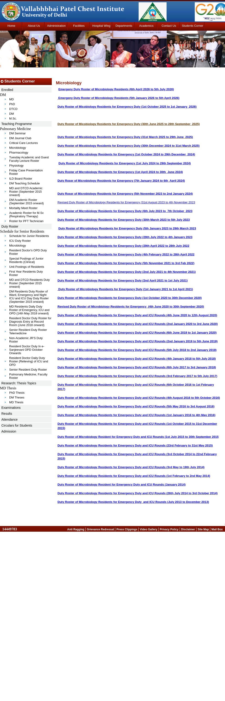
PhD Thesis (17, 392)
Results (6, 413)
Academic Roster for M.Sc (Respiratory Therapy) (26, 214)
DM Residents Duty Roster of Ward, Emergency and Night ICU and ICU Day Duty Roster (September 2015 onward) (29, 296)
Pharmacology (18, 152)
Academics (146, 25)
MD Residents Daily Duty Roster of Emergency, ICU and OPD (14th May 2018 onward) (29, 310)
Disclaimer (188, 529)
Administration (56, 25)
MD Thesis (16, 402)
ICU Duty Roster (20, 240)
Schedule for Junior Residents (29, 236)
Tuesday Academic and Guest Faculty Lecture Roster (29, 159)
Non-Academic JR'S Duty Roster (26, 339)
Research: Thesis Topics (18, 383)
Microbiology (17, 147)
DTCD (13, 109)
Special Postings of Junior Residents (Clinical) (26, 260)
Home (11, 25)
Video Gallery (149, 529)
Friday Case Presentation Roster (26, 172)
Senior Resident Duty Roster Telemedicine (28, 331)
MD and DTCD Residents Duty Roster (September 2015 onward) (29, 283)
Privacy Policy (169, 529)
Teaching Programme (16, 124)
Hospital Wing (101, 25)
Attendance (9, 419)
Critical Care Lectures (23, 143)
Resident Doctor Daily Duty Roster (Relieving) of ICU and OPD (28, 361)
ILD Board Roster (20, 178)
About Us (34, 25)
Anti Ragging (76, 529)
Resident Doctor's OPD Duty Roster (28, 252)
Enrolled (7, 90)
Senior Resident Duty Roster (28, 369)
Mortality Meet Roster (23, 208)
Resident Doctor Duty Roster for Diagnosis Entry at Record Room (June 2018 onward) (30, 321)
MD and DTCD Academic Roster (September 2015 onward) (25, 191)
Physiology (16, 165)
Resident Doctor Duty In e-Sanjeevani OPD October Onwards (26, 350)
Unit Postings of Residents (26, 266)
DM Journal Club (20, 138)
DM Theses (16, 397)
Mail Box (217, 529)
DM (11, 113)
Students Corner (192, 25)
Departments (123, 25)
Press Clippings (127, 529)
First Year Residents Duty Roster (26, 273)
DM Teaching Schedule (24, 183)
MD (11, 99)
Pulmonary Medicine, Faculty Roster (28, 376)
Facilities (79, 25)
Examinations (11, 407)
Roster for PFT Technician (26, 221)
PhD (12, 104)
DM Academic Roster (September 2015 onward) (26, 201)
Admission (8, 431)
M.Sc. (13, 118)
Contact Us (169, 25)
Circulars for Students (16, 425)
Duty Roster (9, 226)
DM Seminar (17, 133)
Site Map (204, 529)
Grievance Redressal (101, 529)
